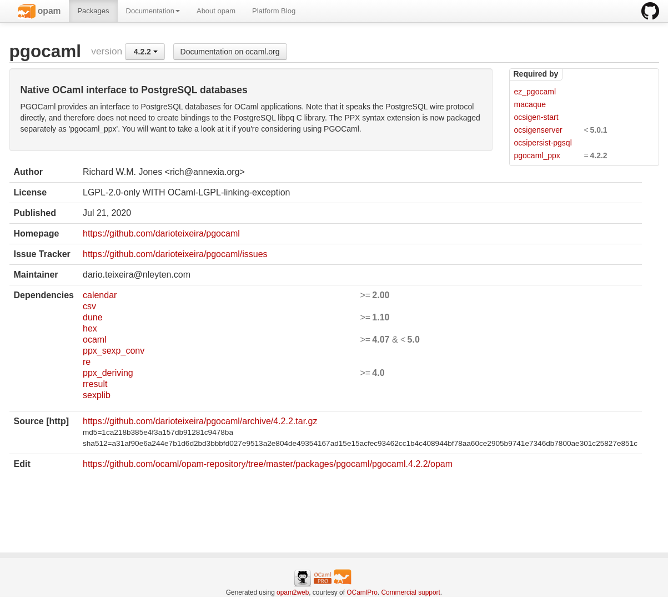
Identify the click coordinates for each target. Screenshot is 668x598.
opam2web (293, 592)
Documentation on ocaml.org (230, 51)
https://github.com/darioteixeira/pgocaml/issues (175, 254)
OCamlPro (362, 592)
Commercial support (410, 592)
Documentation (153, 11)
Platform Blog (273, 11)
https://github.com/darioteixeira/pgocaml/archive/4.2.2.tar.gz (200, 421)
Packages (93, 11)
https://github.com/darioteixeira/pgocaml (161, 233)
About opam (216, 11)
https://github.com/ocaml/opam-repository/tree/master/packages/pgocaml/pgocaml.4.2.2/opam (268, 464)
